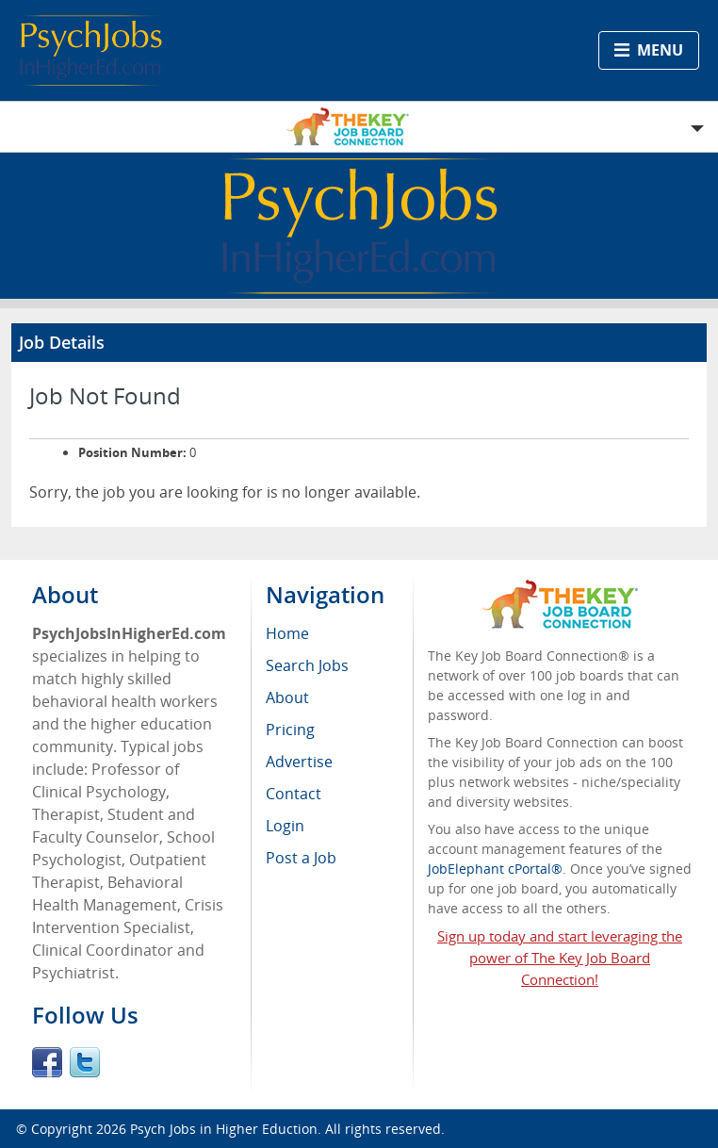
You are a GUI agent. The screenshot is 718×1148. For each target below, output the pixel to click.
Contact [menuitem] (293, 793)
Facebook (47, 1062)
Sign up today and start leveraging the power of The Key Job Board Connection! (559, 958)
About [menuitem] (287, 697)
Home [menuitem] (287, 633)
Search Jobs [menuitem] (307, 665)
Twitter (85, 1062)
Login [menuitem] (285, 825)
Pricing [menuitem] (290, 729)
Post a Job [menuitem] (301, 857)
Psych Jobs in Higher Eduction (224, 1129)
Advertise (299, 761)
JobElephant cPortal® (495, 868)
